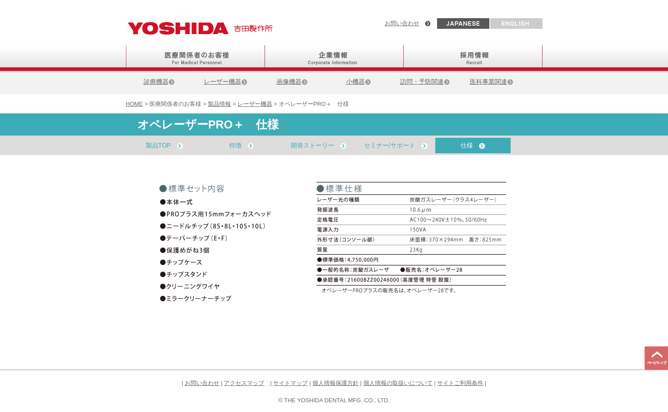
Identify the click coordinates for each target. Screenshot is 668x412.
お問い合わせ (402, 23)
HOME (134, 104)
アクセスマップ (244, 383)
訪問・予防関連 (425, 81)
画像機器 (292, 81)
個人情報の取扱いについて (398, 383)
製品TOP (164, 145)
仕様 (473, 145)
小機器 (358, 81)
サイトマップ (290, 383)
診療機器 (159, 81)
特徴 (241, 145)
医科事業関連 (491, 81)
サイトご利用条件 (460, 383)
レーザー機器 (225, 81)
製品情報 (219, 104)
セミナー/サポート (395, 145)
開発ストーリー (318, 145)
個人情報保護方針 (336, 383)
